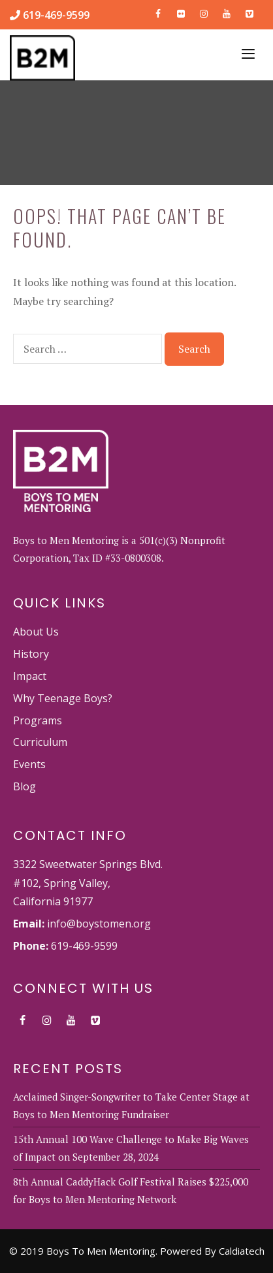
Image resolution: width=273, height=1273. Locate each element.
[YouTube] (226, 11)
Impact (29, 676)
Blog (24, 786)
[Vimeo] (249, 11)
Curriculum (40, 742)
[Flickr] (181, 11)
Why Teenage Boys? (62, 698)
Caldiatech (242, 1250)
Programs (37, 720)
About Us (36, 631)
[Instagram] (204, 11)
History (31, 654)
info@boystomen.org (99, 923)
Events (29, 764)
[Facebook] (158, 11)
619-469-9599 (54, 15)
